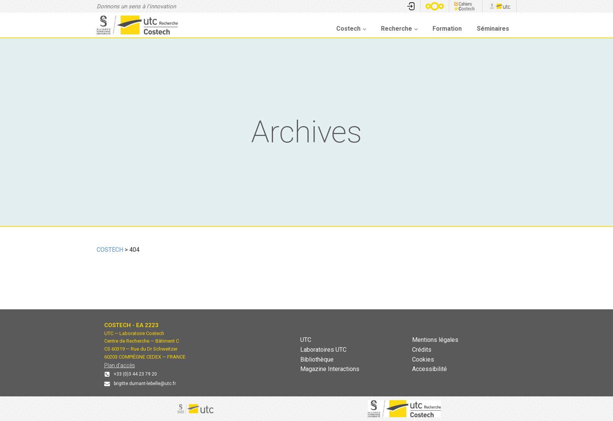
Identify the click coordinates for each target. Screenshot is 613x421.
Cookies (423, 359)
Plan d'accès (119, 365)
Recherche (396, 28)
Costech (348, 28)
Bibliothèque (317, 359)
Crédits (421, 349)
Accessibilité (429, 369)
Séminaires (493, 28)
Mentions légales (435, 339)
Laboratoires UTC (323, 349)
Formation (447, 28)
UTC (305, 339)
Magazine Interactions (329, 369)
